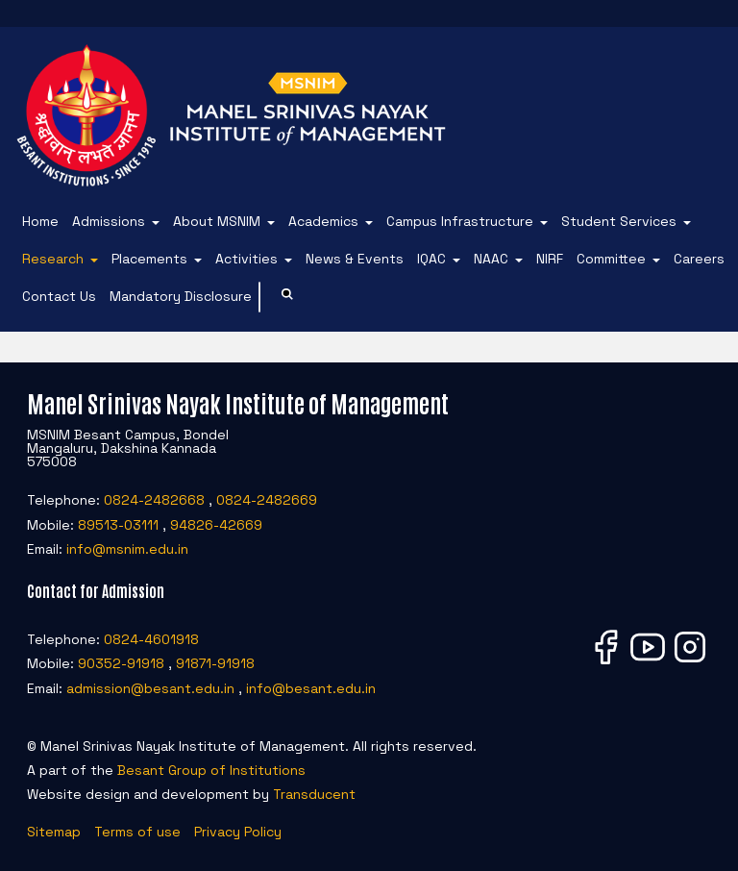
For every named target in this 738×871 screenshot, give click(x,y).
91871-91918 (215, 663)
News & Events (355, 258)
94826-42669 (216, 525)
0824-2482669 (266, 500)
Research (53, 258)
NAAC (491, 258)
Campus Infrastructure (459, 221)
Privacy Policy (238, 831)
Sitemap (54, 831)
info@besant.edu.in (311, 688)
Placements (149, 258)
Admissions (108, 221)
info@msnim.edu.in (127, 549)
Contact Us (59, 296)
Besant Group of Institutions (211, 770)
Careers (699, 258)
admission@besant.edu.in (150, 688)
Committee (611, 258)
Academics (323, 221)
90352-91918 (121, 663)
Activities (246, 258)
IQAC (431, 258)
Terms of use (137, 831)
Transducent (314, 794)
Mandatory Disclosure (181, 296)
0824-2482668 (154, 500)
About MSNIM (216, 221)
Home (40, 221)
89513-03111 (118, 525)
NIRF (549, 258)
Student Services (618, 221)
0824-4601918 (151, 639)
